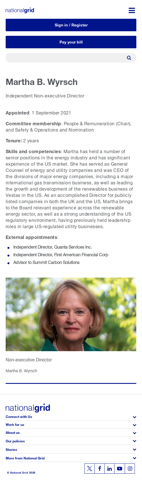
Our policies (15, 440)
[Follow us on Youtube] (120, 468)
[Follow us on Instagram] (130, 468)
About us (13, 432)
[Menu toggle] (131, 10)
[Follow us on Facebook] (99, 468)
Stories (11, 449)
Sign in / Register (71, 24)
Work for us (15, 424)
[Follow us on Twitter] (89, 468)
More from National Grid (25, 457)
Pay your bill (71, 41)
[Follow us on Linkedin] (109, 468)
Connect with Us (19, 416)
